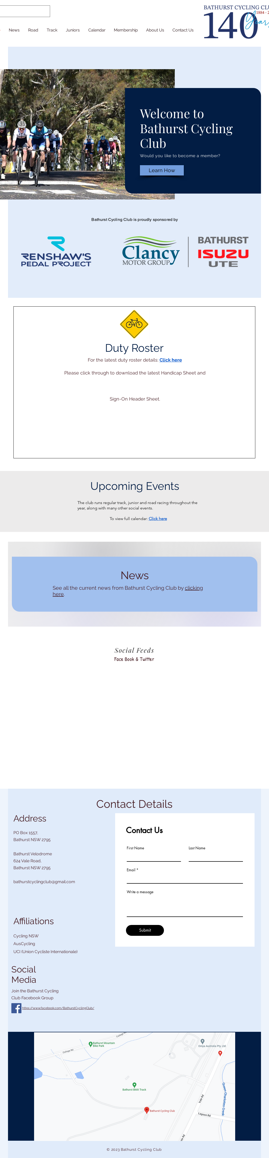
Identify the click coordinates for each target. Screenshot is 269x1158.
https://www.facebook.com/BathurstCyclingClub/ (58, 1008)
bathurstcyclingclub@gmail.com (44, 881)
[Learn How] (162, 170)
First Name (135, 848)
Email (131, 870)
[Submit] (145, 930)
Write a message (140, 892)
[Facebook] (16, 1008)
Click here (171, 360)
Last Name (197, 848)
